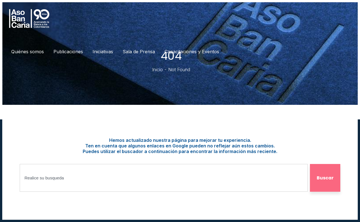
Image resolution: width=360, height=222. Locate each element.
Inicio (157, 69)
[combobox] (164, 178)
